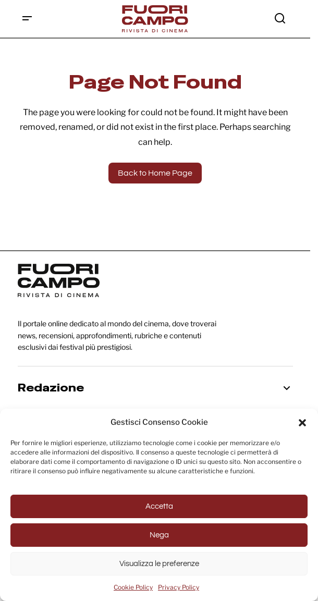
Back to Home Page (155, 173)
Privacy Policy (178, 587)
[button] (302, 422)
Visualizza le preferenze (159, 564)
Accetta (159, 506)
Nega (159, 535)
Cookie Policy (133, 587)
